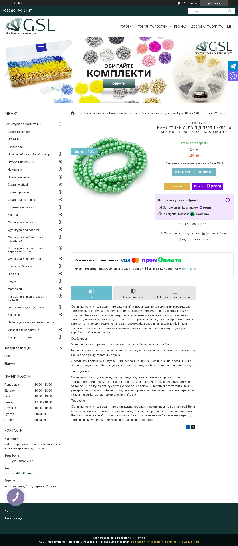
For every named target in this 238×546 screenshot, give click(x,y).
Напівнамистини (18, 177)
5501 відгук (190, 3)
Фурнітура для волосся (24, 230)
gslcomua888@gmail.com (21, 473)
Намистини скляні (94, 113)
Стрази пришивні (19, 192)
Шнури (12, 281)
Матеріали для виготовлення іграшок (27, 298)
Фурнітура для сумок (22, 222)
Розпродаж (15, 147)
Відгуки (9, 363)
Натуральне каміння (21, 162)
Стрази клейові (18, 185)
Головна (126, 26)
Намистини (15, 169)
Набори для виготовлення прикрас (31, 322)
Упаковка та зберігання (23, 330)
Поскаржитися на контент (147, 541)
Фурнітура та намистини (22, 124)
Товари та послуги (152, 26)
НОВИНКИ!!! (16, 139)
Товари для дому (20, 337)
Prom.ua (140, 537)
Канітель (13, 215)
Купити (177, 186)
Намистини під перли (123, 113)
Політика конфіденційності (182, 541)
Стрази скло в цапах (21, 200)
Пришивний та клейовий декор (29, 154)
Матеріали (15, 289)
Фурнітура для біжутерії (24, 259)
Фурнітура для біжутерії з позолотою (25, 238)
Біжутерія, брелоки (21, 266)
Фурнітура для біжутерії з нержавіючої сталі (25, 249)
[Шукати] (230, 11)
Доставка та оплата (207, 26)
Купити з (207, 186)
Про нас (180, 26)
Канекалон (15, 315)
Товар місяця (13, 518)
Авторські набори (19, 132)
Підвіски (13, 274)
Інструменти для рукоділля (26, 307)
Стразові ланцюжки (21, 207)
